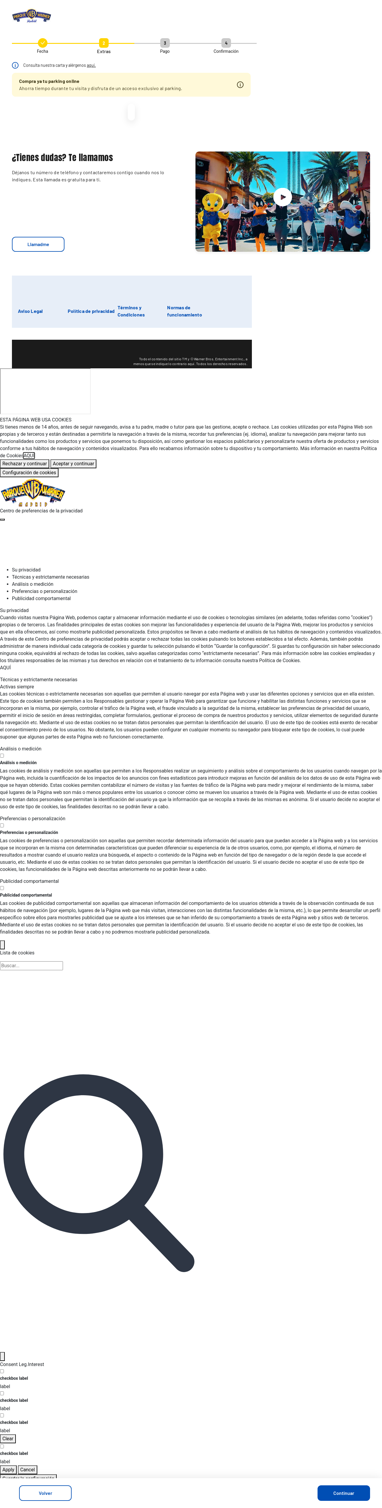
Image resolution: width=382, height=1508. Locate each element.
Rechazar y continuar (24, 463)
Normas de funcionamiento (184, 311)
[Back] (2, 944)
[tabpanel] (191, 639)
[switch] (2, 756)
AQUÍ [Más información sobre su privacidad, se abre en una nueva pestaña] (29, 455)
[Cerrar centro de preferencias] (2, 519)
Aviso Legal (30, 311)
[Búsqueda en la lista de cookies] (31, 965)
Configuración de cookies (29, 472)
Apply (8, 1470)
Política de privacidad (91, 311)
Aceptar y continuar (73, 463)
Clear (7, 1438)
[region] (191, 446)
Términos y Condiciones (131, 311)
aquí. (91, 65)
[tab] (197, 570)
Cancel (27, 1470)
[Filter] (2, 1356)
